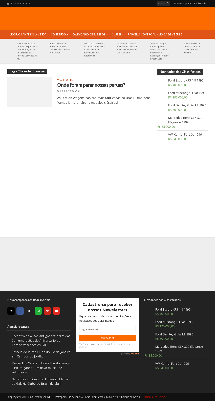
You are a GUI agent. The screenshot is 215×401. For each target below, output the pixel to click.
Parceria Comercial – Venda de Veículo (155, 34)
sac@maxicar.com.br (154, 396)
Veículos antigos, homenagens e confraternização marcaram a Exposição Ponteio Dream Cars (159, 51)
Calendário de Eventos (88, 34)
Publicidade (200, 3)
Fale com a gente (182, 3)
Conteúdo (58, 34)
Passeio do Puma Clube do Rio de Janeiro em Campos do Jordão (60, 48)
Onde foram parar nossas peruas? (91, 85)
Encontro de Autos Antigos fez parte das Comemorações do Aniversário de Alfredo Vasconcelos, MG (27, 51)
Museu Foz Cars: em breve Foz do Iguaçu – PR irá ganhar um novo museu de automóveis (94, 49)
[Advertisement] (80, 143)
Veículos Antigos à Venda (28, 34)
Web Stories (65, 80)
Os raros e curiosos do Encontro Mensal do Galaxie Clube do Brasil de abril (127, 48)
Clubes (116, 34)
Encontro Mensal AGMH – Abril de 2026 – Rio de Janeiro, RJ (192, 48)
